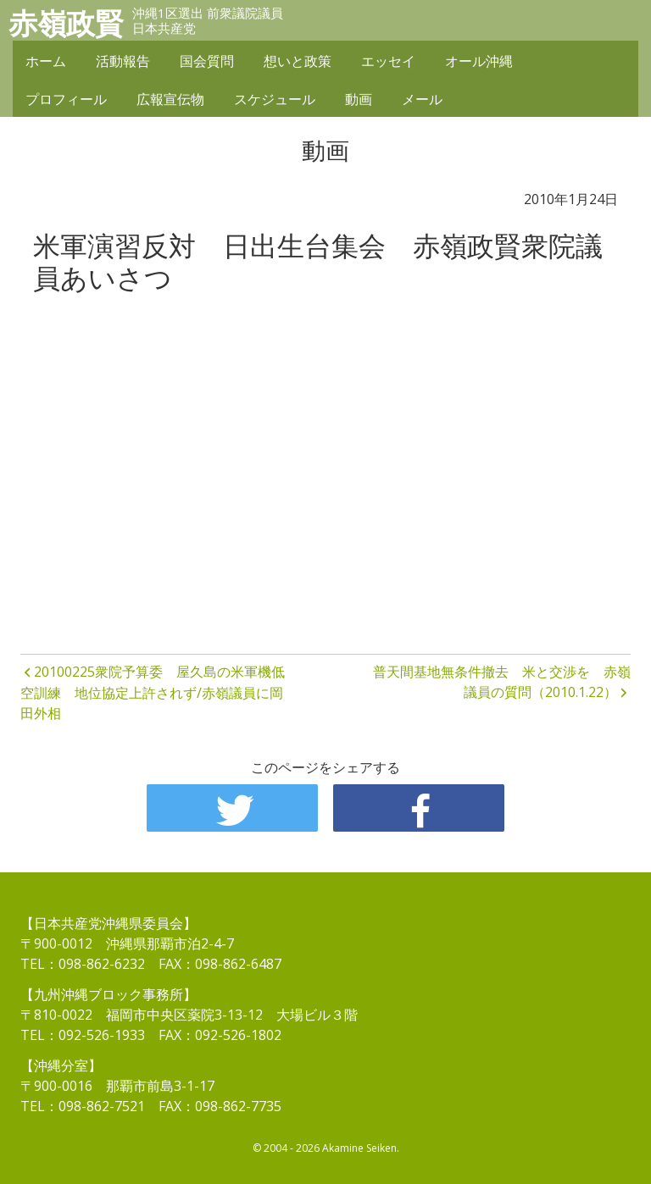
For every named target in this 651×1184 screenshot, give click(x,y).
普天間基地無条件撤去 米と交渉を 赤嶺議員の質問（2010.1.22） (502, 681)
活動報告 (123, 61)
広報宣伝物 (170, 99)
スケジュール (274, 99)
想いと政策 (297, 61)
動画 (358, 99)
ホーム (45, 61)
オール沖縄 (479, 61)
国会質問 (207, 61)
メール (422, 99)
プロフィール (66, 99)
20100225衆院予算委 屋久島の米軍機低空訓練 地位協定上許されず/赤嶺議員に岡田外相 (152, 692)
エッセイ (388, 61)
